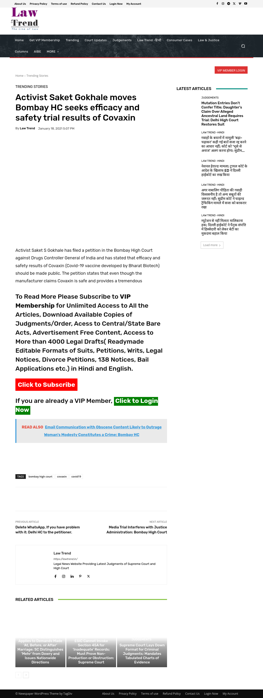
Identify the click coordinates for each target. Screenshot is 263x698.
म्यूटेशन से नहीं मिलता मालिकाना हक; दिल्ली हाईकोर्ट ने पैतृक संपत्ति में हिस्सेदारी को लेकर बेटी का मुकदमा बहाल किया (223, 227)
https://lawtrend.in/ (66, 559)
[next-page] (26, 675)
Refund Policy (172, 694)
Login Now (211, 694)
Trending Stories (37, 76)
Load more (212, 245)
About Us (108, 694)
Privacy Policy (127, 694)
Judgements (40, 631)
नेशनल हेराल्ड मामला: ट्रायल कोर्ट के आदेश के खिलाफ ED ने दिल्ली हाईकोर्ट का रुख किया (224, 170)
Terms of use (149, 694)
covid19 (76, 476)
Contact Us (192, 694)
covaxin (62, 476)
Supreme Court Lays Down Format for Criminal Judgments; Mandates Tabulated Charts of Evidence (142, 653)
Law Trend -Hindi (212, 132)
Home (19, 76)
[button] (243, 46)
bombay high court (40, 476)
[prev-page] (18, 675)
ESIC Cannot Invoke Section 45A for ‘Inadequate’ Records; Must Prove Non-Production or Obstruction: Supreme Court (91, 651)
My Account (230, 694)
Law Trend (27, 128)
